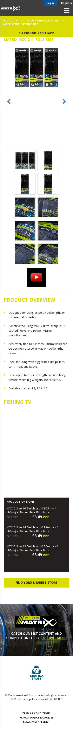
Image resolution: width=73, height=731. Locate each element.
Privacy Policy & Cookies (36, 717)
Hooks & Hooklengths (43, 20)
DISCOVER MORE (54, 638)
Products (10, 20)
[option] (37, 68)
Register (66, 3)
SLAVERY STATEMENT (36, 722)
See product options (37, 33)
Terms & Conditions (36, 713)
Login (50, 3)
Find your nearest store (36, 583)
